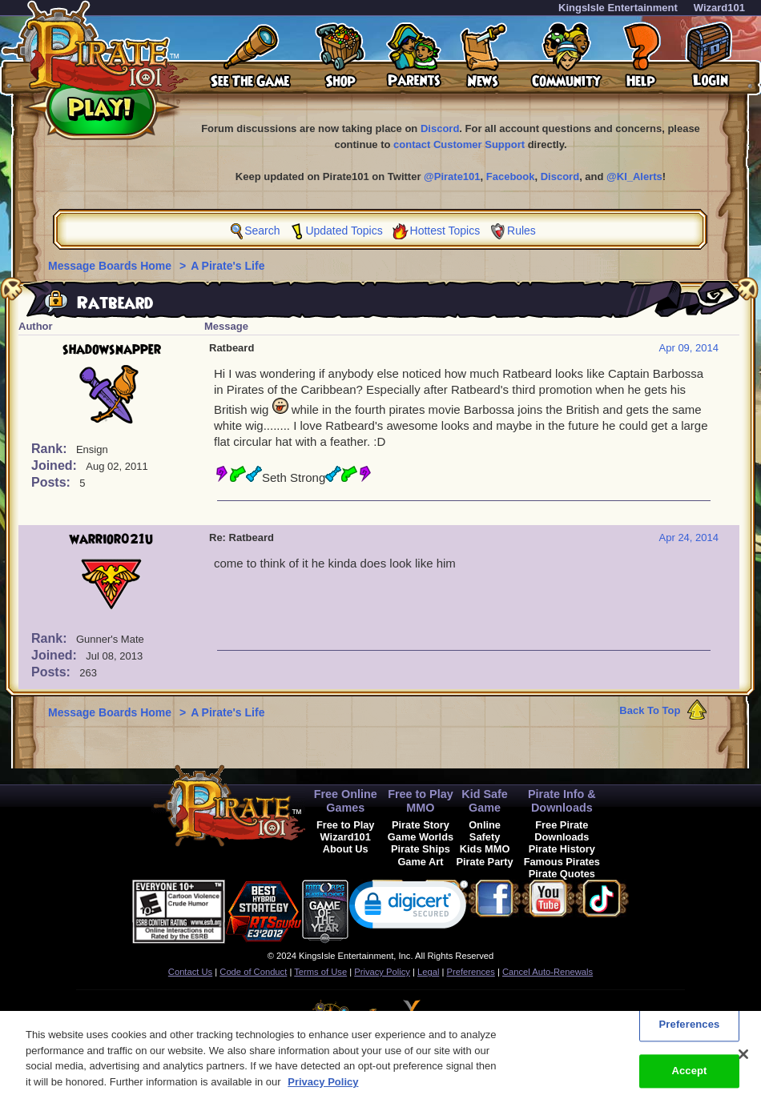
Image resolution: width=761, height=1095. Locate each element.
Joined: (55, 465)
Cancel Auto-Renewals (547, 972)
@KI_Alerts (634, 176)
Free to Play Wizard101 (345, 831)
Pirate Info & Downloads (562, 801)
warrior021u (111, 539)
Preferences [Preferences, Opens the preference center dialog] (689, 1031)
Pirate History (562, 849)
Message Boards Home (111, 265)
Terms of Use (320, 972)
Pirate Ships (420, 849)
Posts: (52, 482)
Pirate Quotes (562, 874)
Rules (521, 230)
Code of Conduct (253, 972)
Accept (689, 1078)
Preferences (471, 972)
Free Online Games (345, 801)
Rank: (50, 448)
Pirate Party (485, 862)
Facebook (510, 176)
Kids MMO (485, 849)
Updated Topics (343, 230)
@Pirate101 (452, 176)
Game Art (420, 862)
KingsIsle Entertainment (618, 8)
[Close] (743, 1061)
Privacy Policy (382, 972)
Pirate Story (420, 825)
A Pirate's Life (227, 265)
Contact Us (190, 972)
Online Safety (485, 831)
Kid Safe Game (484, 801)
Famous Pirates (562, 862)
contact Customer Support (459, 144)
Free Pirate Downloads (561, 831)
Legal (428, 972)
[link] (408, 908)
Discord (440, 128)
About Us (345, 849)
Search (262, 230)
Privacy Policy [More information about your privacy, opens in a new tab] (323, 1088)
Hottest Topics (445, 230)
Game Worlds (420, 837)
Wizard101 (719, 8)
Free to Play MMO (420, 801)
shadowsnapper (111, 349)
